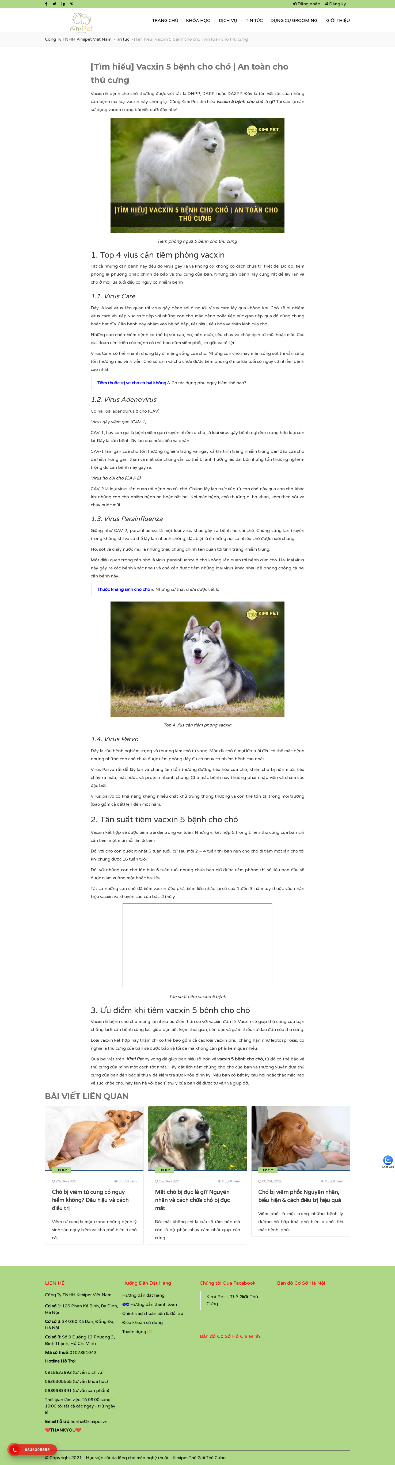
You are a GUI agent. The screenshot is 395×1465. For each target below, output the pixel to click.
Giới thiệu (338, 20)
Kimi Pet (134, 1059)
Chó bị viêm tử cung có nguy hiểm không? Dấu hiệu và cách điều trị (90, 1200)
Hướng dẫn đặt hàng (143, 1295)
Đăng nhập (306, 4)
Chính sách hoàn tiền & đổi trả (152, 1313)
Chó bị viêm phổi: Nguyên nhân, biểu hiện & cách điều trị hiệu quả (299, 1196)
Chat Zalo (388, 1162)
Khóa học (198, 20)
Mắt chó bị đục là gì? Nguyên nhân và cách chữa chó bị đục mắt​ (192, 1200)
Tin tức (254, 20)
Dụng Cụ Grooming (294, 20)
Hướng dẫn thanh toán (153, 1304)
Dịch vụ (228, 20)
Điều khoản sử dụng (142, 1322)
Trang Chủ (165, 20)
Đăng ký (335, 4)
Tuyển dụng (134, 1331)
